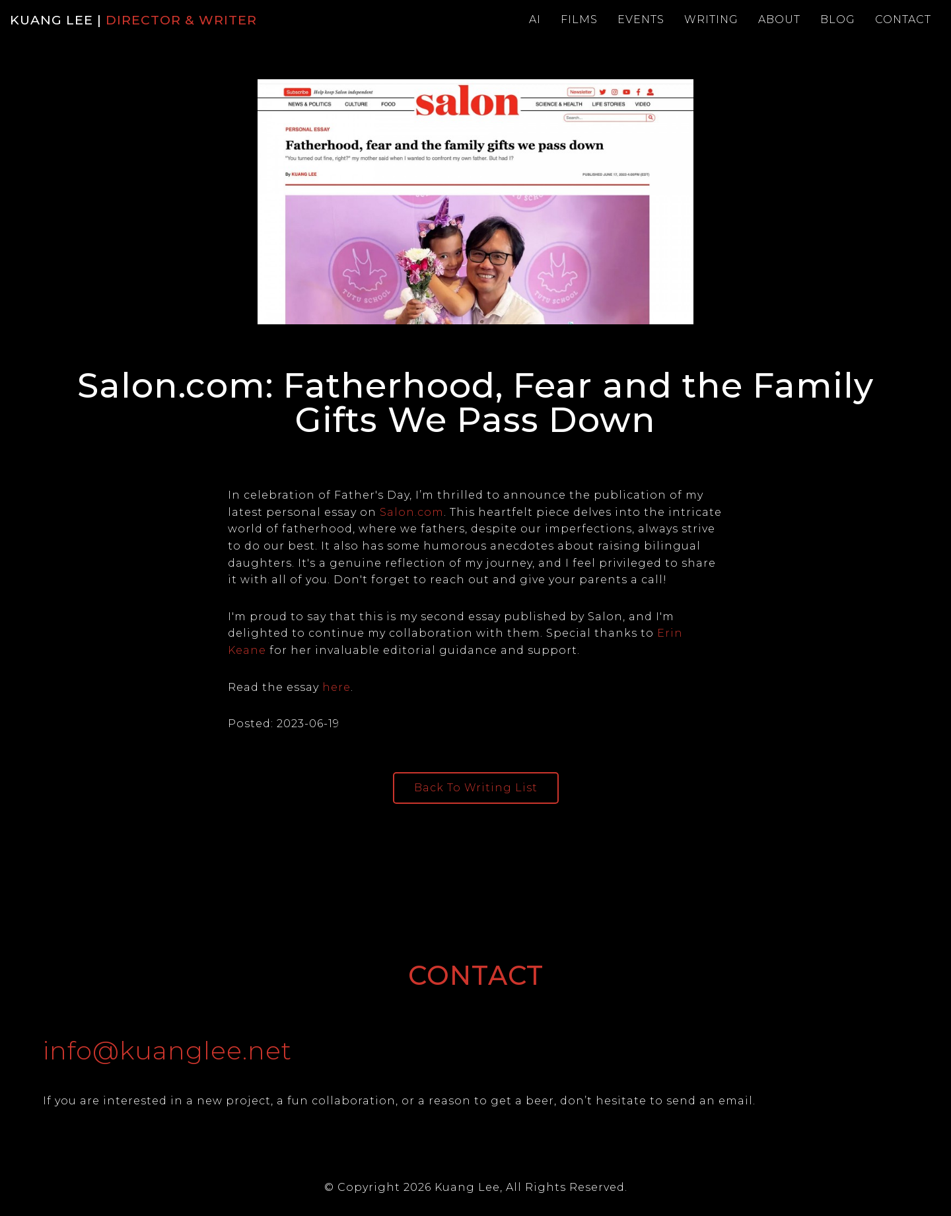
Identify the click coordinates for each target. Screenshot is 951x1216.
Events (640, 19)
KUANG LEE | (133, 20)
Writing (711, 19)
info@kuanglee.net (167, 1050)
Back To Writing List (476, 787)
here (336, 687)
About (779, 19)
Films (579, 19)
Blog (837, 19)
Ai (535, 19)
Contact (903, 19)
